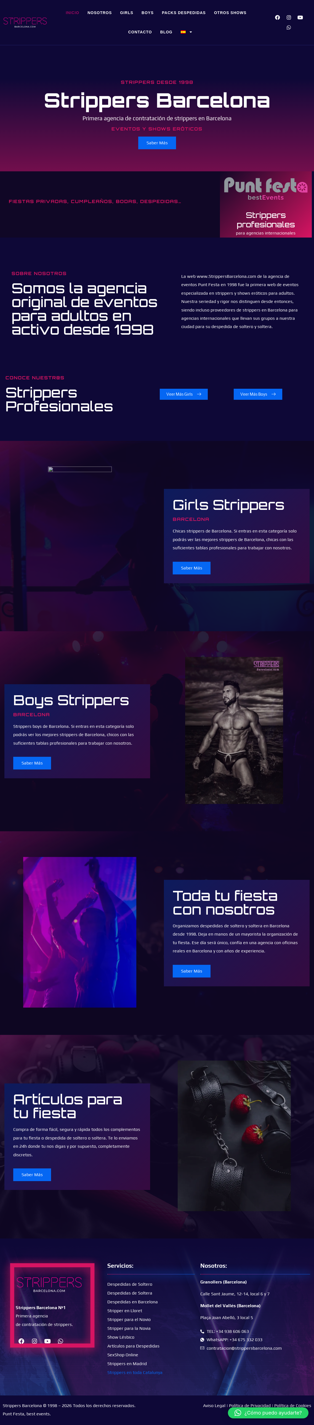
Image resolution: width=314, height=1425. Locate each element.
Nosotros (99, 12)
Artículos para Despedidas (133, 1346)
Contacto (140, 32)
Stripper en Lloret (124, 1310)
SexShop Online (122, 1354)
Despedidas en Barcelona (132, 1301)
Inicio (72, 12)
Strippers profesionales (266, 219)
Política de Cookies (292, 1405)
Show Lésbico (120, 1337)
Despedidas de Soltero (129, 1284)
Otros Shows (230, 12)
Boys (148, 12)
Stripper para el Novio (129, 1319)
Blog (166, 32)
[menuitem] (186, 32)
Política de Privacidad (250, 1405)
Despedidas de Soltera (129, 1293)
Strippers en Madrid (127, 1363)
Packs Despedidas (184, 12)
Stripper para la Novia (129, 1328)
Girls (126, 12)
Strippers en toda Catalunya (135, 1372)
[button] (268, 1412)
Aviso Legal (214, 1405)
